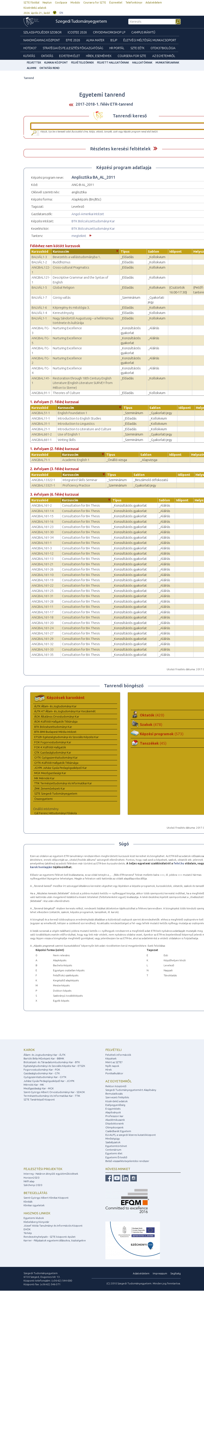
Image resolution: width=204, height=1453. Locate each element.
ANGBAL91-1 (41, 393)
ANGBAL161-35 (42, 654)
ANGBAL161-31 (42, 596)
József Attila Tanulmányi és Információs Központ (53, 1225)
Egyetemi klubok (34, 1218)
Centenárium (113, 1149)
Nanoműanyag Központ (41, 40)
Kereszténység (63, 313)
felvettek (34, 62)
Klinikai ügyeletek (34, 1205)
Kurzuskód (39, 251)
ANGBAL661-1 (42, 440)
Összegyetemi (43, 798)
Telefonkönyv (133, 2)
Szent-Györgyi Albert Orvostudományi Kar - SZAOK (54, 1092)
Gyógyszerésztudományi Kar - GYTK (45, 1077)
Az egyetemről (118, 1081)
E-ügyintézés (112, 1108)
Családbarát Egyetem (118, 1131)
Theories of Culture (66, 393)
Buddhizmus (61, 262)
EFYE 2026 (73, 40)
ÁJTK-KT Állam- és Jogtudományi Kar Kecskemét (65, 711)
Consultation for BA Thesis (81, 505)
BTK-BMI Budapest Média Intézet (55, 731)
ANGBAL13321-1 (43, 485)
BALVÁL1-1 (39, 318)
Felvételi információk (118, 1054)
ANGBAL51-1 (41, 413)
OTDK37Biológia (163, 48)
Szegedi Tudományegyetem (81, 21)
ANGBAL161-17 (42, 612)
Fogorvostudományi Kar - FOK (42, 1069)
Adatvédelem (154, 2)
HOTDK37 (30, 48)
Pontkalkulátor (114, 1073)
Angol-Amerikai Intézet (88, 214)
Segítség (175, 1273)
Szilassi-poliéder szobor (42, 32)
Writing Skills (67, 440)
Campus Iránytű (143, 32)
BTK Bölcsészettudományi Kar (93, 221)
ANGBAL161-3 (42, 548)
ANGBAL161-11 (42, 606)
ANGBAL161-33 (42, 649)
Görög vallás (62, 297)
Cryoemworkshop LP (109, 32)
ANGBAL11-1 (41, 418)
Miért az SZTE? (113, 1062)
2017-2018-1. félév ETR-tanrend (104, 104)
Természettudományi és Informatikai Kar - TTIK (52, 1095)
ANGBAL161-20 (42, 623)
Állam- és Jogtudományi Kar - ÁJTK (44, 1054)
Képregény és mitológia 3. (71, 307)
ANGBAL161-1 (42, 543)
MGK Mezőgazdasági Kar (50, 772)
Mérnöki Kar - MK (34, 1084)
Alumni (31, 68)
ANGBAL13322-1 (43, 480)
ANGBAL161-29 (42, 639)
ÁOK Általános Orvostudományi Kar (56, 716)
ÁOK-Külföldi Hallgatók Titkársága (55, 721)
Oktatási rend (49, 68)
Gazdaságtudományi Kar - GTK (42, 1073)
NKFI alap (29, 1181)
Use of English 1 (69, 434)
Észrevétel (115, 2)
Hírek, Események (98, 56)
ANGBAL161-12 (42, 553)
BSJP (113, 40)
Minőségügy (112, 1138)
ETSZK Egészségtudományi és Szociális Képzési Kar (66, 736)
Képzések (111, 1058)
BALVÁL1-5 (39, 287)
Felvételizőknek (82, 62)
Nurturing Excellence (67, 328)
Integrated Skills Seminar (80, 480)
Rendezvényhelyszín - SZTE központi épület (49, 1236)
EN (61, 12)
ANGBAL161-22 (42, 585)
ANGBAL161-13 (42, 558)
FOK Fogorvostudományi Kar (52, 742)
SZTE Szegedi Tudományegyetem (55, 793)
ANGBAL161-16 (42, 521)
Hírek (108, 1069)
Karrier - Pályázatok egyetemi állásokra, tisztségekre (55, 1240)
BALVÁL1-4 (39, 313)
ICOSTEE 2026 (77, 32)
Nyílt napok (112, 1065)
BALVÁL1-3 (39, 257)
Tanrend (29, 78)
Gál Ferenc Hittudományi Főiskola (55, 813)
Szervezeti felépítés (117, 1097)
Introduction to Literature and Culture (84, 429)
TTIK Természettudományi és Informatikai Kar (63, 783)
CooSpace (61, 2)
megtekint (79, 236)
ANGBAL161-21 (42, 564)
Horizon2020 (31, 1177)
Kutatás (29, 56)
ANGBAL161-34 (42, 537)
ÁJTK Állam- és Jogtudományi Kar (55, 706)
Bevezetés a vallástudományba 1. (77, 257)
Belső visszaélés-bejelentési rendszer (127, 1161)
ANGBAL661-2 (42, 434)
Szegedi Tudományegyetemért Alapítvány (130, 1089)
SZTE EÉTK (137, 48)
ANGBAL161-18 (42, 617)
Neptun (47, 2)
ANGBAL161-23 (42, 527)
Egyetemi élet (69, 56)
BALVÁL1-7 (39, 297)
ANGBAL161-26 (42, 569)
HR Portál (116, 48)
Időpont (175, 251)
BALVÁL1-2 (39, 262)
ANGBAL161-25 (42, 591)
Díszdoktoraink (114, 1123)
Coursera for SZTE (94, 2)
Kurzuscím (61, 251)
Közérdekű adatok (35, 7)
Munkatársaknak (167, 62)
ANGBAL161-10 (42, 575)
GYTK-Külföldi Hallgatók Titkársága (56, 762)
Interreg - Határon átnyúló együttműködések (51, 1173)
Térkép (28, 1233)
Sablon (153, 251)
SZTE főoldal (31, 2)
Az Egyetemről (163, 56)
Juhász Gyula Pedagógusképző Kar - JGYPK (49, 1080)
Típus (125, 251)
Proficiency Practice (76, 485)
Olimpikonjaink (114, 1127)
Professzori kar (114, 1116)
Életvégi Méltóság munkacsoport (149, 40)
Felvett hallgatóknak (113, 62)
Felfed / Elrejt (155, 148)
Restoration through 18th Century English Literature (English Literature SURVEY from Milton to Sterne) (83, 382)
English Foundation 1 (72, 413)
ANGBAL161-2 (42, 505)
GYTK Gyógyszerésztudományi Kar (56, 757)
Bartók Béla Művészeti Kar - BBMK (44, 1058)
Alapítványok (113, 1112)
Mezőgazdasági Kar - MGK (39, 1088)
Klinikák (28, 1201)
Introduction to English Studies (79, 418)
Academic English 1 (75, 460)
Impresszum (160, 1273)
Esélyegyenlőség (115, 1104)
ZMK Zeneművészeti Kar (49, 788)
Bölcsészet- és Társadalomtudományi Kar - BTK (52, 1062)
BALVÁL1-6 (39, 307)
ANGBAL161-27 (42, 633)
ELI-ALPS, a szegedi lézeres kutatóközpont (130, 1134)
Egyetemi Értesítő (116, 1157)
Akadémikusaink (115, 1119)
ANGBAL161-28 (42, 601)
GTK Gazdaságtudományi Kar (52, 752)
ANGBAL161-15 (42, 516)
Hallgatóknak (142, 62)
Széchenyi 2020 (33, 1185)
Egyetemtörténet (116, 1146)
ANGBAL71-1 (41, 460)
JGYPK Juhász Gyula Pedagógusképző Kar (60, 767)
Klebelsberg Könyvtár (36, 1221)
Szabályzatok (112, 1142)
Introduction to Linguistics (76, 423)
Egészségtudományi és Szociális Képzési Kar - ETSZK (54, 1065)
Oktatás (47, 56)
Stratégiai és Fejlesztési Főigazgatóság (73, 48)
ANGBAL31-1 (41, 423)
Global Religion (63, 287)
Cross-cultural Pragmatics (71, 267)
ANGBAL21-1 (41, 429)
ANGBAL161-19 (42, 580)
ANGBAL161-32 (42, 644)
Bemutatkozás (114, 1093)
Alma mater (95, 40)
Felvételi (113, 1050)
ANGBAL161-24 (42, 628)
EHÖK (27, 1229)
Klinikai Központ (56, 62)
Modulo (75, 2)
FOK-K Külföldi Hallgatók (50, 747)
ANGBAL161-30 (42, 532)
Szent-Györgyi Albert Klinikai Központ (46, 1197)
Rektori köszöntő (115, 1086)
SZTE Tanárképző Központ (39, 1099)
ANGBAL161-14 (42, 511)
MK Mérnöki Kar (44, 778)
